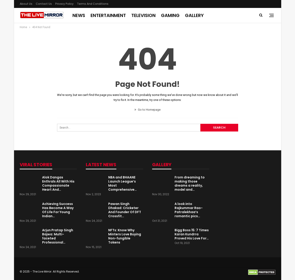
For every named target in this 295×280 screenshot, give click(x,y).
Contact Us (44, 4)
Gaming (170, 15)
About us (26, 4)
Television (143, 15)
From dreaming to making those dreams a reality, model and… (190, 183)
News (78, 15)
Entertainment (108, 15)
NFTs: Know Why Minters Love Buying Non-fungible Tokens (124, 236)
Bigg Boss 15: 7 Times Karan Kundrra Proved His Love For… (192, 234)
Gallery (194, 15)
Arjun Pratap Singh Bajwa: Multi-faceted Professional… (57, 236)
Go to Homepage (147, 109)
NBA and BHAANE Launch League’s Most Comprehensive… (122, 183)
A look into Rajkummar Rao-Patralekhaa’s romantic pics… (189, 210)
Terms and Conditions (92, 4)
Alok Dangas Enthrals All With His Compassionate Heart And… (58, 183)
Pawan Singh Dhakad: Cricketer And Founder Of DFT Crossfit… (124, 210)
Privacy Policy (64, 4)
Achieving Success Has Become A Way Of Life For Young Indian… (58, 210)
